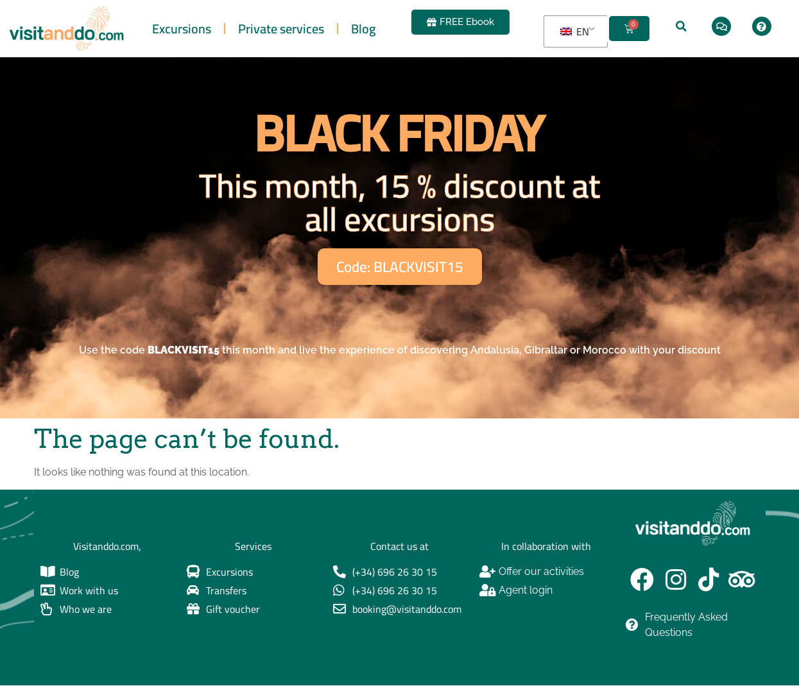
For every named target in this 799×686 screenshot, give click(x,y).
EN (574, 31)
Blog (363, 28)
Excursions (181, 28)
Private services (281, 28)
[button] (681, 26)
